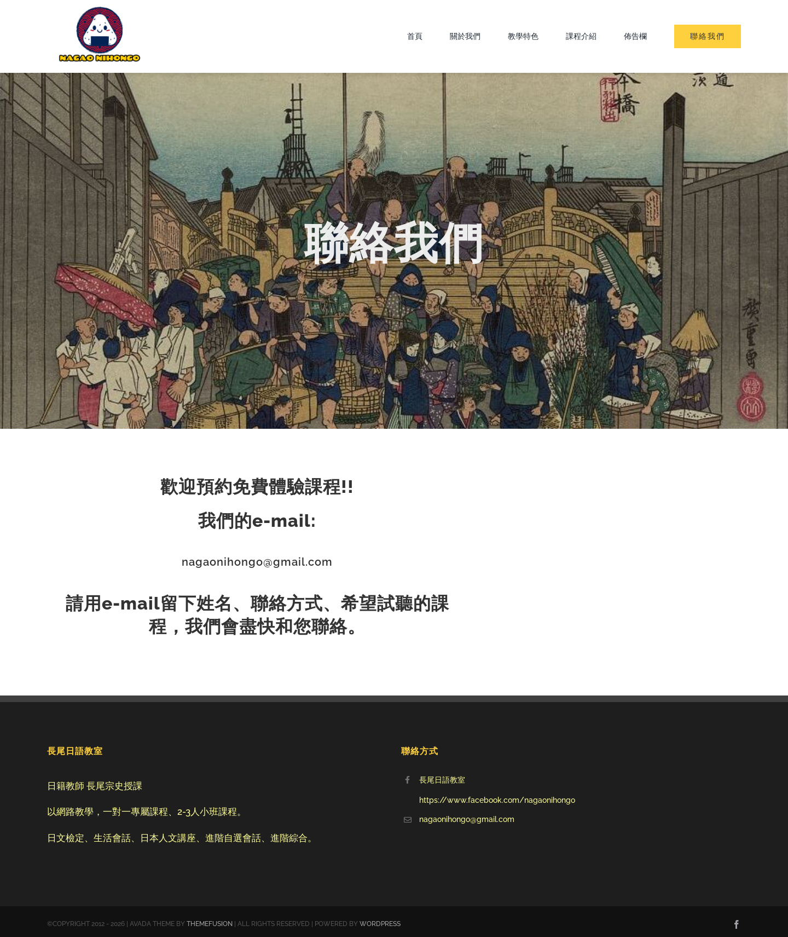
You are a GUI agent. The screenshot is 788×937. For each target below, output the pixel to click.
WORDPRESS (380, 924)
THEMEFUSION (210, 924)
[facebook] (736, 924)
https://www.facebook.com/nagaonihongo (497, 800)
